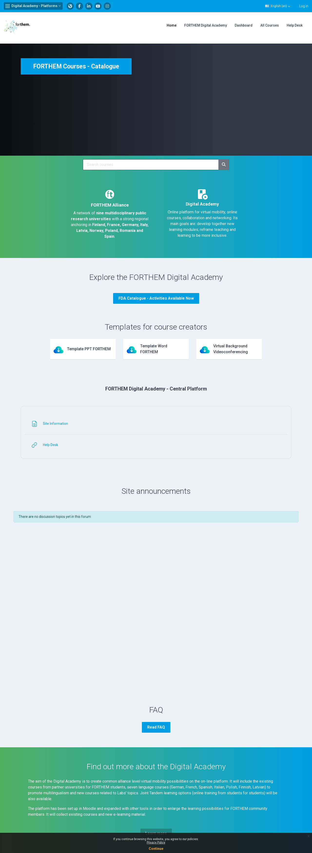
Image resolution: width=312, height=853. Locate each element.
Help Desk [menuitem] (294, 25)
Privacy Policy (156, 842)
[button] (33, 6)
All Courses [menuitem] (269, 25)
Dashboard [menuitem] (244, 25)
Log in (303, 6)
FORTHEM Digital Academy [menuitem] (205, 25)
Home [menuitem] (171, 25)
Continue (156, 849)
